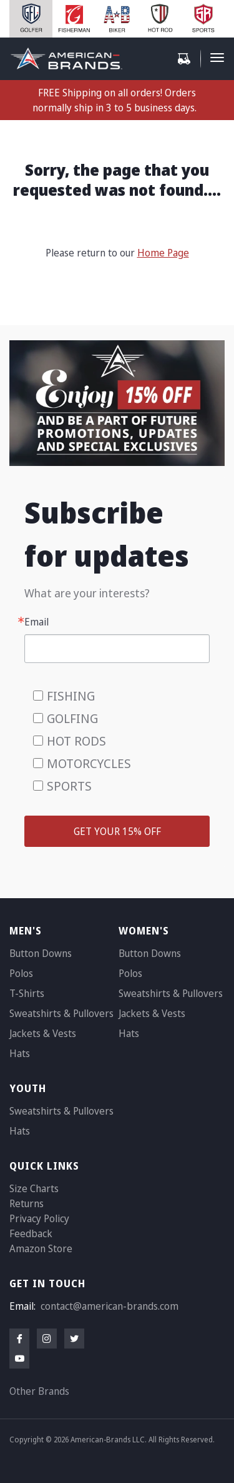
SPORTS (69, 785)
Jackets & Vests (42, 1033)
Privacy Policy (39, 1218)
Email (36, 622)
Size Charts (34, 1188)
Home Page (163, 253)
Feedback (30, 1233)
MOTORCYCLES (89, 763)
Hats (19, 1053)
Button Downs (40, 953)
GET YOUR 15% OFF (117, 831)
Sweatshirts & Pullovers (61, 1013)
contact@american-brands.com (109, 1306)
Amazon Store (40, 1248)
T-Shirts (26, 993)
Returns (26, 1203)
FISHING (71, 695)
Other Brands (39, 1391)
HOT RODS (76, 740)
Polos (21, 973)
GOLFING (72, 718)
